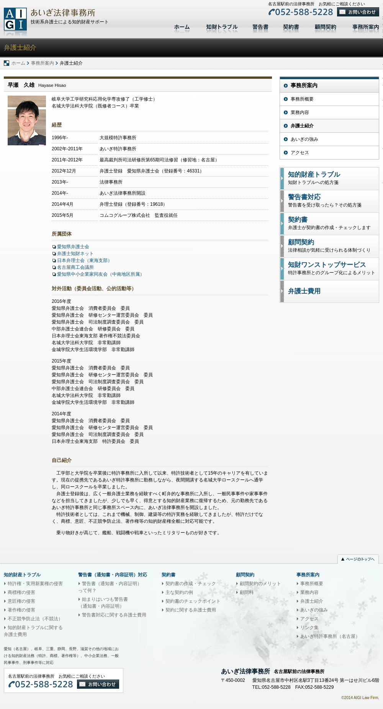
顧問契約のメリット (260, 583)
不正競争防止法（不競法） (35, 618)
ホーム (182, 25)
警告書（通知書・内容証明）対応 (112, 574)
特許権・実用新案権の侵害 (35, 583)
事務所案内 (42, 63)
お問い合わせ (358, 11)
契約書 (291, 25)
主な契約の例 (179, 592)
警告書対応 (260, 25)
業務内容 (300, 112)
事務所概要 (302, 99)
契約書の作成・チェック (190, 583)
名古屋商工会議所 (75, 267)
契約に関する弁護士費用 (190, 610)
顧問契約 (325, 25)
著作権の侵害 (21, 610)
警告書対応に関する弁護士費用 (114, 615)
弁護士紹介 (302, 125)
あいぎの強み (304, 139)
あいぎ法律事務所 (15, 22)
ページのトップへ (358, 560)
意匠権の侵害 (21, 601)
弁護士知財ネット (75, 253)
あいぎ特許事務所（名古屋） (330, 636)
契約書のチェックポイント (193, 601)
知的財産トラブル (222, 25)
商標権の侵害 (21, 592)
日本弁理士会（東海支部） (84, 260)
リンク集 (309, 627)
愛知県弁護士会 (73, 246)
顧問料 (247, 592)
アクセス (300, 152)
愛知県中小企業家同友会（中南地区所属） (100, 274)
